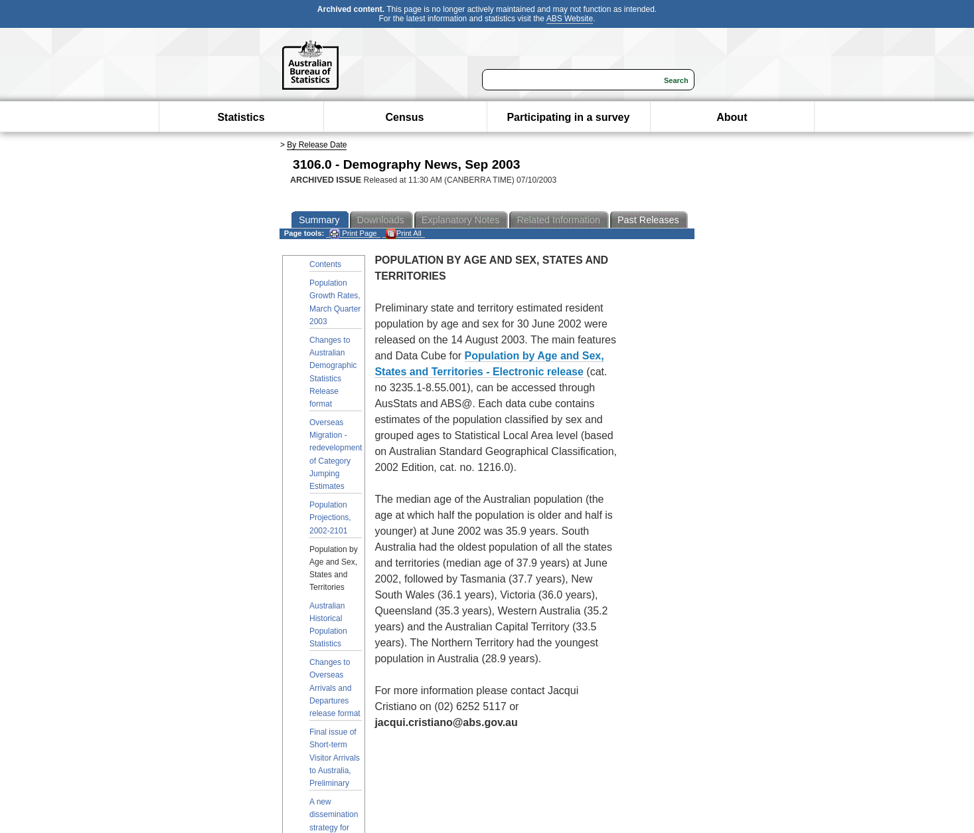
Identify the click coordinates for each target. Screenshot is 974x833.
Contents (325, 264)
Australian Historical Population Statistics (328, 625)
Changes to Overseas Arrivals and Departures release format (335, 688)
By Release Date (317, 144)
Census (405, 117)
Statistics (240, 117)
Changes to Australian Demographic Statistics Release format (333, 372)
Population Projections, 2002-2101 (330, 517)
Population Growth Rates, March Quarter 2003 (335, 302)
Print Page (352, 233)
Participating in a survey (568, 117)
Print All (404, 233)
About (731, 117)
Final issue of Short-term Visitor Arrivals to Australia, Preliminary (334, 757)
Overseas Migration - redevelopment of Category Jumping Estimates (335, 454)
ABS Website (569, 18)
